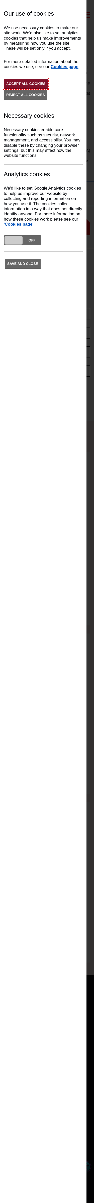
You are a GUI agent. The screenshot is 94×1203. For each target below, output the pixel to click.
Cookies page (64, 66)
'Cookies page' (19, 224)
